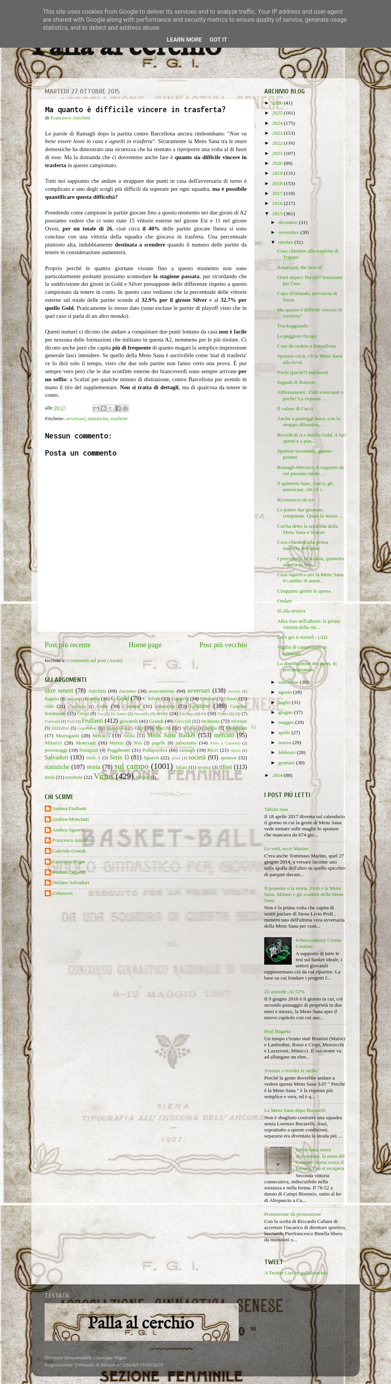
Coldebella (77, 706)
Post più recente (68, 645)
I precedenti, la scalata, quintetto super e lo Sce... (310, 561)
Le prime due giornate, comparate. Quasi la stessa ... (310, 513)
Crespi (83, 713)
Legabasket (87, 728)
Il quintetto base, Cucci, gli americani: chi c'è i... (305, 486)
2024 (278, 123)
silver (176, 758)
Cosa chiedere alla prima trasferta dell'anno (302, 545)
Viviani (143, 777)
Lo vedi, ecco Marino (286, 848)
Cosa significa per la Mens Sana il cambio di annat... (310, 577)
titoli (50, 777)
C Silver (151, 698)
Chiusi (230, 698)
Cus (100, 713)
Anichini (97, 691)
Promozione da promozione (292, 1214)
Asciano (127, 691)
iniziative (60, 728)
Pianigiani (88, 750)
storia (93, 767)
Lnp (139, 728)
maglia (210, 728)
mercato (224, 735)
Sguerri (151, 757)
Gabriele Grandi (69, 851)
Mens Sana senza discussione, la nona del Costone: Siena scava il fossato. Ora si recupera (320, 1159)
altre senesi (59, 690)
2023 (278, 133)
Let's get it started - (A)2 (302, 637)
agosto (285, 692)
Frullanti (92, 720)
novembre (289, 232)
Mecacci (101, 735)
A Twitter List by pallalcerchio (295, 1273)
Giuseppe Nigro (68, 861)
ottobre (286, 242)
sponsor (228, 757)
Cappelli (180, 698)
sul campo (132, 766)
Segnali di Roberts (296, 382)
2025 (278, 113)
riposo (235, 750)
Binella (92, 698)
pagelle (158, 743)
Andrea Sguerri (68, 830)
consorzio (165, 706)
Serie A (93, 757)
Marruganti (67, 735)
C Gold (120, 698)
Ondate (284, 601)
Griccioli (182, 721)
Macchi (162, 728)
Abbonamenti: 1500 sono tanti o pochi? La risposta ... (310, 395)
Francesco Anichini (72, 840)
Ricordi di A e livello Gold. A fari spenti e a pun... (311, 438)
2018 (278, 183)
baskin (72, 698)
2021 (278, 153)
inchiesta (210, 721)
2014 (278, 775)
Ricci (212, 750)
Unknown (62, 893)
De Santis (119, 713)
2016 (278, 203)
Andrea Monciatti (70, 819)
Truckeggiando (292, 326)
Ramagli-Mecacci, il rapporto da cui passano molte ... (310, 470)
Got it (218, 39)
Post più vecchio (223, 645)
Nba (137, 743)
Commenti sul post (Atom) (94, 660)
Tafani (181, 767)
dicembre (288, 222)
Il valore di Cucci (295, 408)
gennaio (287, 762)
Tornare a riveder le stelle (290, 1070)
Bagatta (52, 698)
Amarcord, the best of (299, 267)
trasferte (119, 418)
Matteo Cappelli (69, 872)
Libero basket (115, 728)
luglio (285, 702)
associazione (161, 691)
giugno (286, 712)
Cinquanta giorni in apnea (304, 591)
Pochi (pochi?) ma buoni (302, 372)
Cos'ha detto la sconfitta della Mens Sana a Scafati (307, 529)
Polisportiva (154, 750)
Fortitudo (52, 721)
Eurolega (186, 713)
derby (162, 713)
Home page (145, 645)
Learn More (184, 39)
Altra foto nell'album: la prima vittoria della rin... (308, 624)
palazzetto (186, 743)
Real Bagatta (277, 1031)
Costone (200, 705)
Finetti (223, 713)
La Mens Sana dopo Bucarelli (294, 1110)
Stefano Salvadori (70, 882)
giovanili (129, 721)
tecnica (204, 767)
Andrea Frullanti (69, 808)
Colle (102, 706)
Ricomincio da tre (295, 500)
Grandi (156, 721)
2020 (278, 163)
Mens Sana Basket (171, 735)
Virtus (104, 776)
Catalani (207, 698)
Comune (131, 706)
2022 (278, 143)
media (129, 735)
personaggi (56, 750)
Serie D (119, 757)
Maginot (190, 728)
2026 (278, 103)
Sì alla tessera (291, 611)
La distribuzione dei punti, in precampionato (307, 666)
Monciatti (86, 743)
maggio (286, 722)
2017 (278, 193)
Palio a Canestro (225, 743)
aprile (284, 732)
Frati (70, 721)
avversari (75, 418)
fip (238, 713)
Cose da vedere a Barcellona (306, 346)
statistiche (97, 418)
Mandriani (236, 728)
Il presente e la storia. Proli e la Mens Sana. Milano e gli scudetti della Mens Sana (303, 894)
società (197, 757)
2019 (278, 173)
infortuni (239, 721)
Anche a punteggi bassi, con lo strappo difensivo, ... (309, 421)
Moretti (116, 743)
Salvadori (56, 757)
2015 (278, 213)
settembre (289, 682)
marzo (285, 742)
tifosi (225, 767)
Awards (234, 691)
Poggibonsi (118, 750)
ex (203, 713)
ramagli (187, 750)
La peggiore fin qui (297, 336)
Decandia (141, 713)
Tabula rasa (276, 809)
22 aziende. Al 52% (284, 991)
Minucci (53, 743)
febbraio (287, 752)
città (49, 706)
